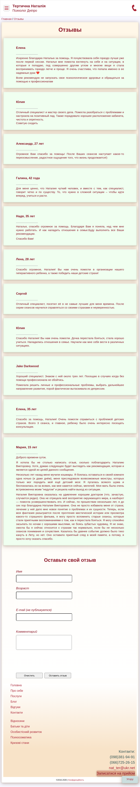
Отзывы (19, 18)
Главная (6, 18)
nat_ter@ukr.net (122, 771)
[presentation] (43, 665)
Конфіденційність (76, 783)
